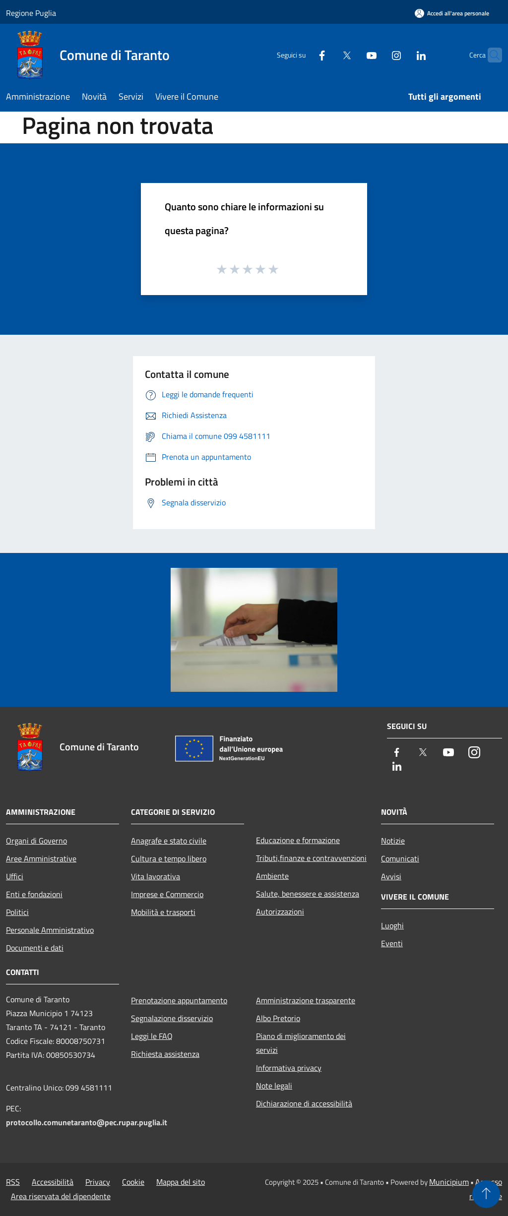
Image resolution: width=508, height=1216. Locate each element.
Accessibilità (52, 1182)
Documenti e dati (35, 948)
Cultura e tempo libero (168, 858)
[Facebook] (303, 54)
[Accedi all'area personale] (452, 13)
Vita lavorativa (155, 876)
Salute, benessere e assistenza (307, 894)
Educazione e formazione (298, 840)
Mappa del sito (180, 1182)
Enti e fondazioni (34, 894)
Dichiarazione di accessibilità (304, 1103)
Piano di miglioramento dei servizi (301, 1043)
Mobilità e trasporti (163, 912)
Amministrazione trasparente (305, 1000)
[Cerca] (490, 55)
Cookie (133, 1182)
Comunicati (400, 858)
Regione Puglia (31, 13)
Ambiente (272, 876)
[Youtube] (352, 54)
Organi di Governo (36, 841)
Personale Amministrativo (50, 930)
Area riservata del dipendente (61, 1196)
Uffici (14, 876)
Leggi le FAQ (152, 1036)
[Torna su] (486, 1194)
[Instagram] (377, 54)
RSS (13, 1182)
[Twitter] (327, 54)
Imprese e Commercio (167, 894)
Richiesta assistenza (165, 1054)
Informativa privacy (288, 1068)
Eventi (392, 943)
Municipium (449, 1182)
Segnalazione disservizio (172, 1018)
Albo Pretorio (278, 1018)
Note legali (274, 1086)
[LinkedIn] (402, 54)
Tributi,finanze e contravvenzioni (311, 858)
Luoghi (392, 925)
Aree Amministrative (41, 858)
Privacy (97, 1182)
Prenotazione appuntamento (179, 1000)
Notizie (393, 841)
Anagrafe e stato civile (168, 841)
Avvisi (391, 876)
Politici (17, 912)
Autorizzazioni (280, 911)
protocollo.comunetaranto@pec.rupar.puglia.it (86, 1122)
